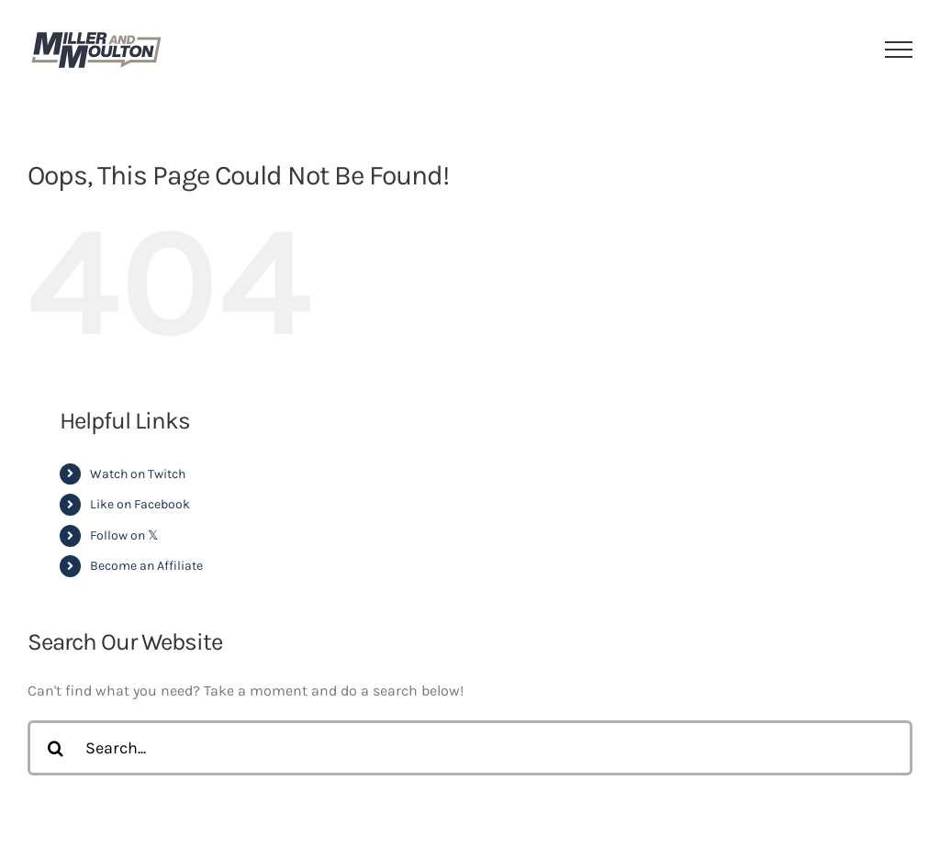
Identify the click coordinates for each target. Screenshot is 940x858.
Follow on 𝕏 (124, 535)
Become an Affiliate (146, 566)
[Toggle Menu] (899, 49)
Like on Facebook (140, 504)
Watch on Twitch (137, 474)
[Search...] (470, 747)
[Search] (55, 747)
